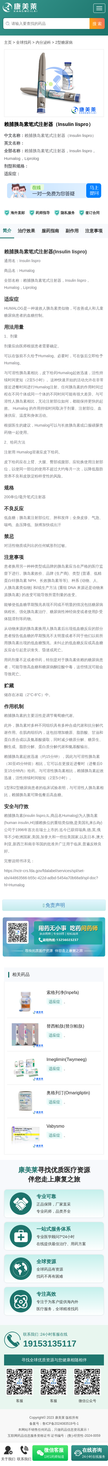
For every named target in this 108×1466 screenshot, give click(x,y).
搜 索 (97, 23)
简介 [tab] (7, 230)
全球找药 (23, 42)
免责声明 (54, 905)
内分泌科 (43, 42)
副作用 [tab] (72, 230)
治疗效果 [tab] (26, 230)
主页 (8, 42)
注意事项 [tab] (94, 230)
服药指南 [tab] (50, 230)
